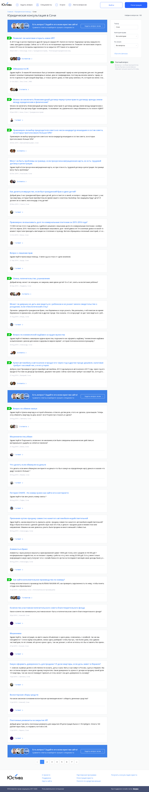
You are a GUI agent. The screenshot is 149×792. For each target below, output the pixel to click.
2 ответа (21, 151)
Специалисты (44, 5)
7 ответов (26, 598)
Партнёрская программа (86, 775)
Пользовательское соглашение (53, 789)
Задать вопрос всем (94, 26)
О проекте (46, 775)
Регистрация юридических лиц (60, 51)
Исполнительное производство (44, 590)
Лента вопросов (78, 5)
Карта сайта (47, 781)
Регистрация (136, 5)
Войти (111, 5)
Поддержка (46, 778)
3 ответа (23, 89)
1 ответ (18, 120)
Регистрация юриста (85, 778)
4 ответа (25, 294)
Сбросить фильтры (121, 54)
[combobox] (126, 36)
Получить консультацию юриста (124, 775)
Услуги (60, 5)
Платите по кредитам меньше (89, 781)
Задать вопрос (24, 5)
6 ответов (26, 59)
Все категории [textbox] (121, 36)
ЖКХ (30, 82)
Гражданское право (40, 51)
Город (116, 24)
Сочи (30, 51)
